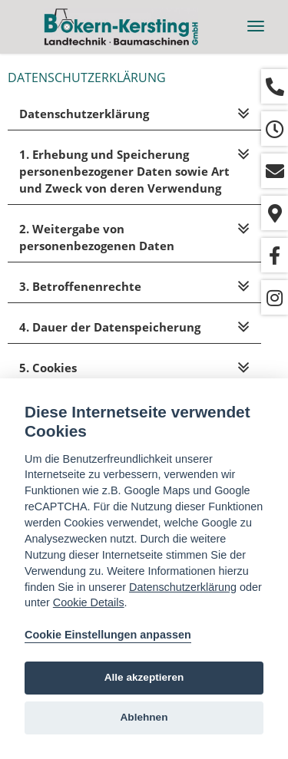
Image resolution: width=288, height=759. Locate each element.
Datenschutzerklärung (183, 587)
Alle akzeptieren (144, 677)
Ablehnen (144, 717)
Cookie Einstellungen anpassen (108, 635)
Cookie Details (88, 602)
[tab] (134, 113)
